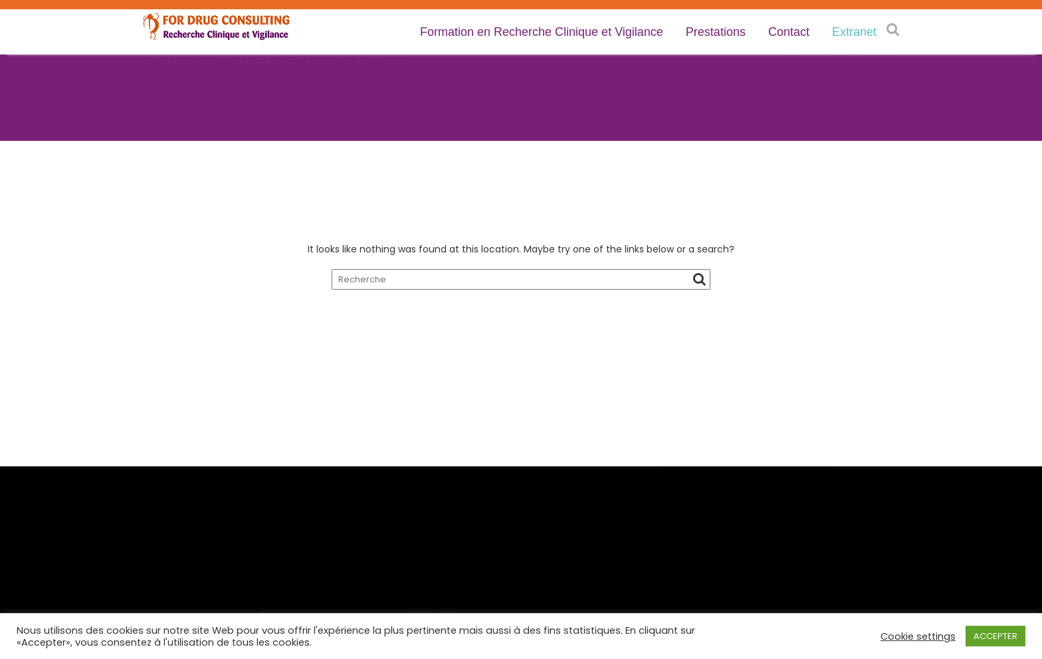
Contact (788, 32)
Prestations (716, 32)
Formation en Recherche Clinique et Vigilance (541, 32)
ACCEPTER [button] (995, 636)
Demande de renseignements (474, 524)
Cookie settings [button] (918, 636)
